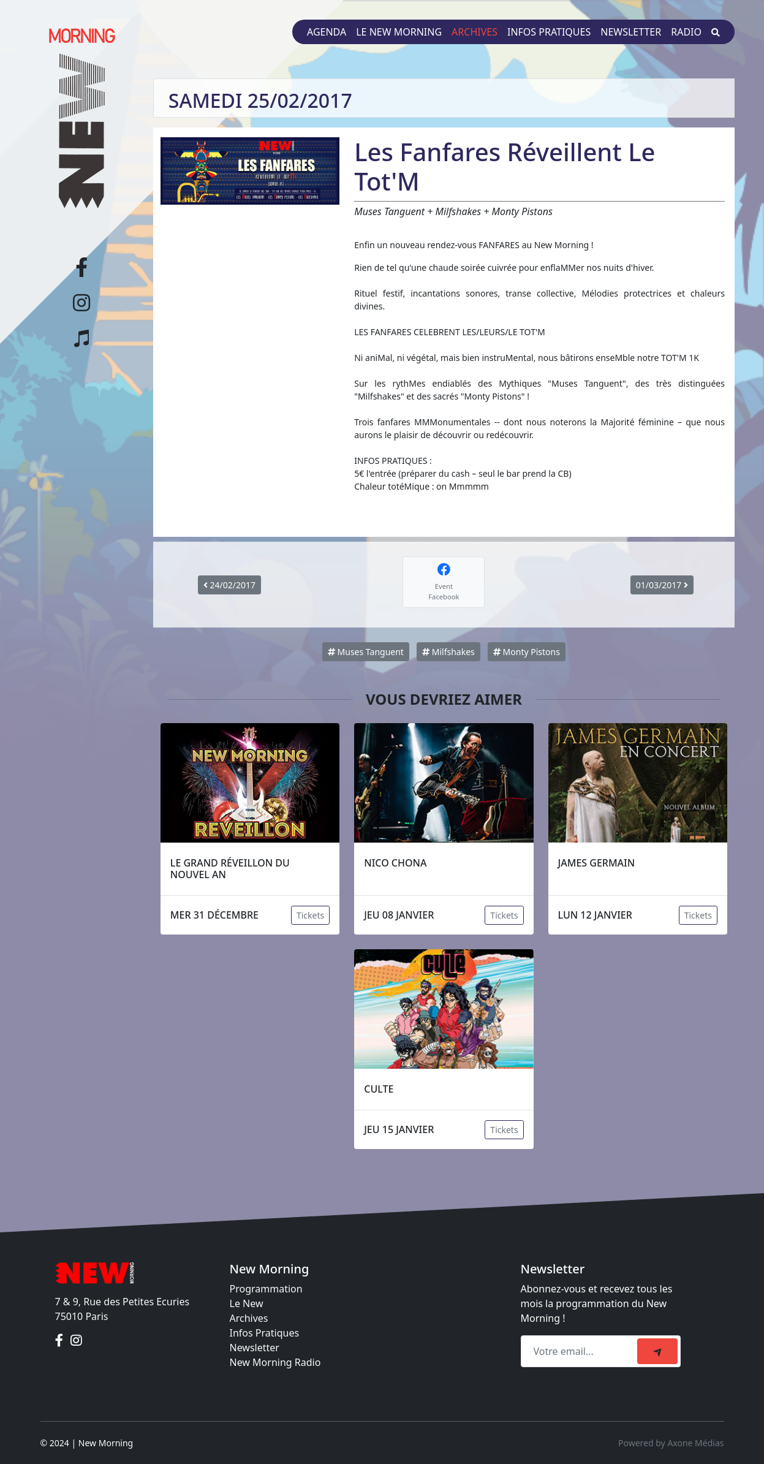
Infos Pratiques (265, 1333)
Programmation (266, 1288)
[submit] (657, 1351)
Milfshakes (448, 652)
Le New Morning (399, 32)
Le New (246, 1303)
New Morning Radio (275, 1362)
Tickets (310, 915)
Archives (474, 32)
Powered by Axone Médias (671, 1443)
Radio (686, 32)
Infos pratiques (549, 32)
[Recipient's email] (581, 1351)
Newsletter (630, 32)
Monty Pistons (526, 652)
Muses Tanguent (366, 652)
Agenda (326, 32)
